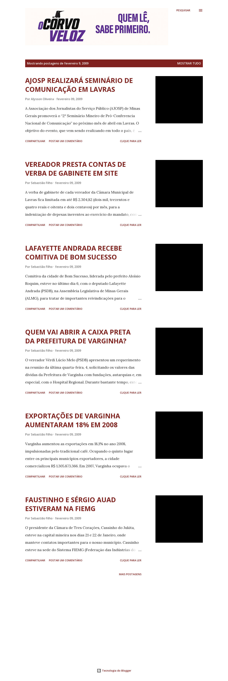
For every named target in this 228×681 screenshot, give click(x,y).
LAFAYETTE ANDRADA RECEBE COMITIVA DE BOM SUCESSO (73, 253)
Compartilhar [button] (35, 141)
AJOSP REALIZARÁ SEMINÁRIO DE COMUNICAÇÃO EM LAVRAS (79, 85)
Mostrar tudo (189, 63)
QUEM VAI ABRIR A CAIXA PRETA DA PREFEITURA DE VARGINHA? (78, 336)
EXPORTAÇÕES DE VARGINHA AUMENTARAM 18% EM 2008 (72, 420)
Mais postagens (130, 574)
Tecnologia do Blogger (114, 670)
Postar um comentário (65, 141)
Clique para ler (130, 141)
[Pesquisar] (183, 10)
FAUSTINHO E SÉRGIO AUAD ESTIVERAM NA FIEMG (70, 504)
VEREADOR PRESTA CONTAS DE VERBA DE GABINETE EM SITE (75, 169)
